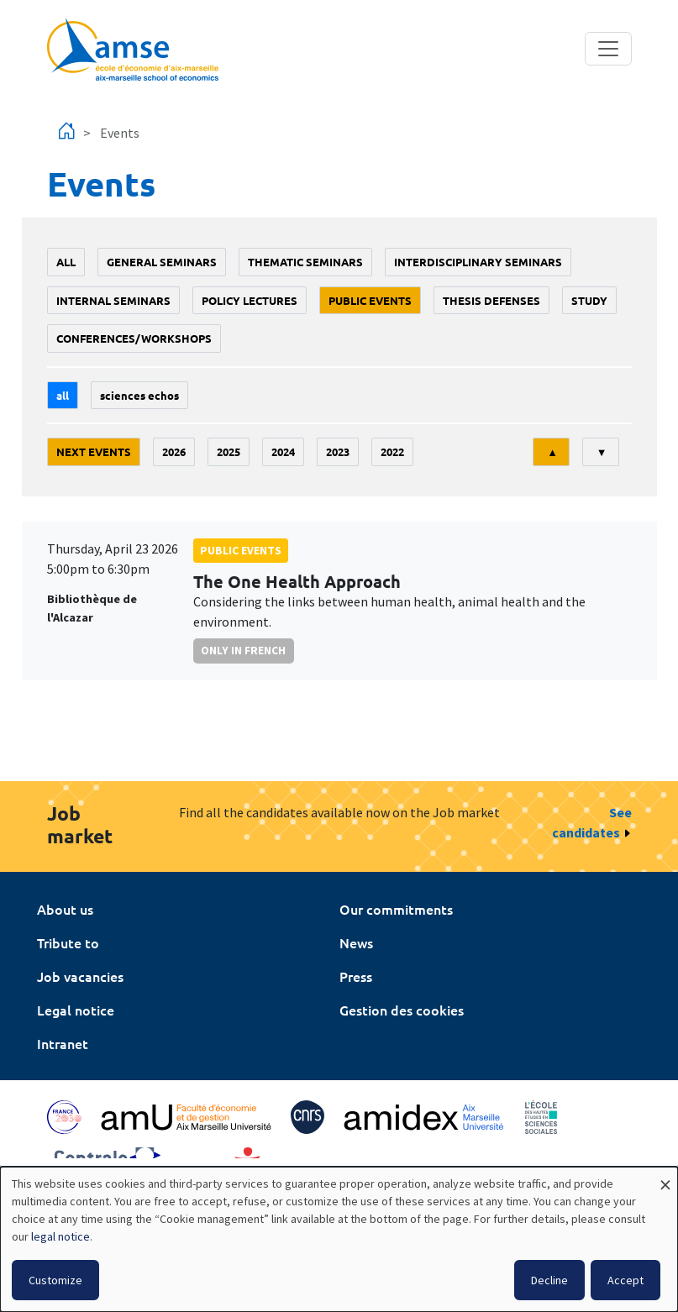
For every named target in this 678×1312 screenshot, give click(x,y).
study (589, 300)
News (356, 942)
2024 (283, 451)
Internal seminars (113, 300)
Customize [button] (55, 1280)
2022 (392, 451)
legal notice (60, 1236)
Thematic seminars (305, 262)
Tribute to (68, 942)
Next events (93, 451)
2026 (174, 451)
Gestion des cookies (401, 1009)
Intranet (62, 1043)
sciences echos (139, 395)
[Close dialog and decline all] (665, 1177)
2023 (338, 451)
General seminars (162, 262)
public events (370, 300)
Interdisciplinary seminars (478, 262)
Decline (549, 1280)
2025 (228, 451)
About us (65, 909)
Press (355, 976)
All (66, 262)
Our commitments (396, 909)
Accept (625, 1280)
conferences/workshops (134, 338)
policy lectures (249, 300)
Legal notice (75, 1009)
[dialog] (339, 1239)
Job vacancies (80, 976)
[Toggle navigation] (608, 49)
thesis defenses (491, 300)
